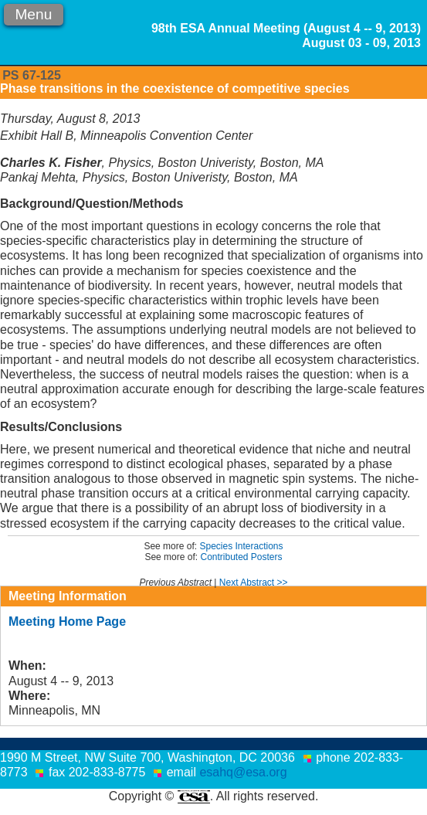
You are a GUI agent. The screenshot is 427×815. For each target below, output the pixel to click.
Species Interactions (241, 546)
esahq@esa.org (242, 772)
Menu (33, 14)
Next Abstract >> (253, 582)
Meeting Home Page (67, 621)
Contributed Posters (241, 557)
